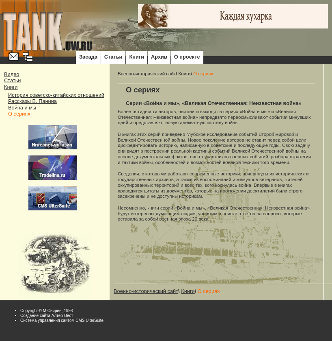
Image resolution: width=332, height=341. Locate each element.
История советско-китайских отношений (56, 95)
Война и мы (22, 108)
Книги (136, 57)
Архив (159, 57)
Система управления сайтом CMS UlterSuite (61, 320)
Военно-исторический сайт (147, 73)
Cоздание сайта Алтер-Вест (46, 315)
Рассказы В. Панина (32, 101)
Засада (88, 57)
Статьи (113, 57)
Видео (11, 74)
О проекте (187, 57)
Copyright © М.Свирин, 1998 (46, 310)
